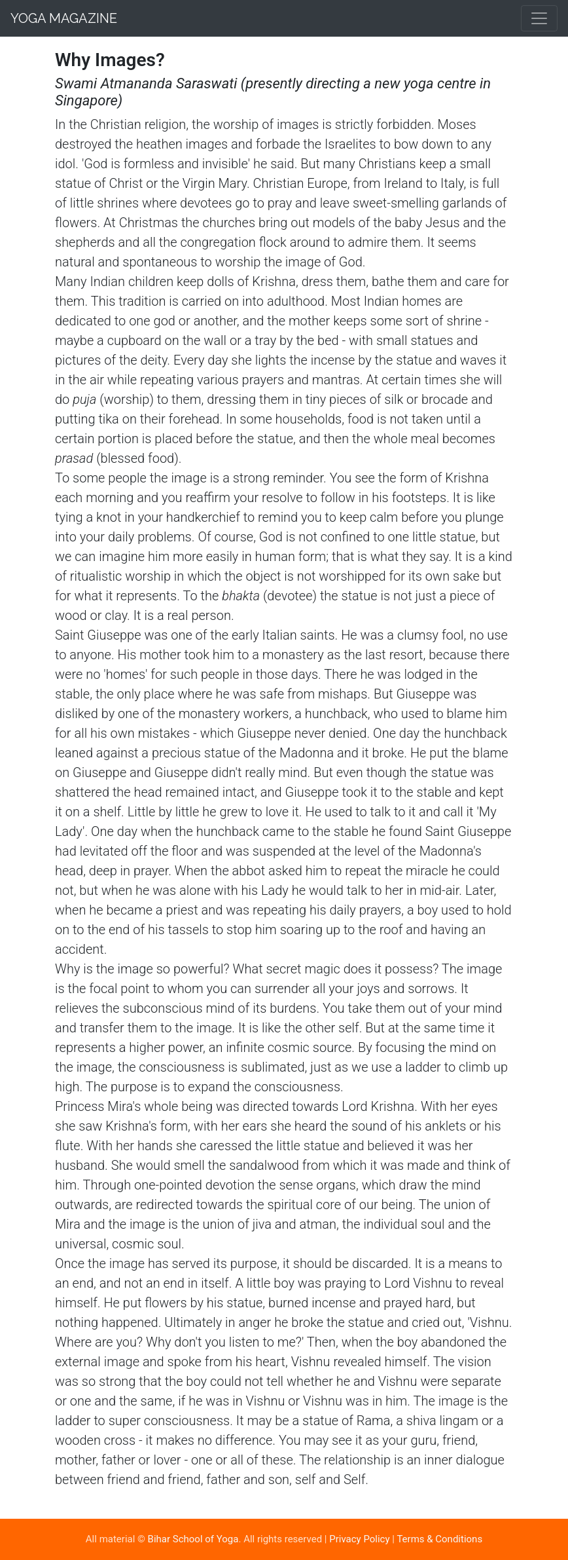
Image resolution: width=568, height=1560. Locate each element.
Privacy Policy (359, 1539)
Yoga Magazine (63, 18)
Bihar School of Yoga (193, 1539)
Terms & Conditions (439, 1539)
